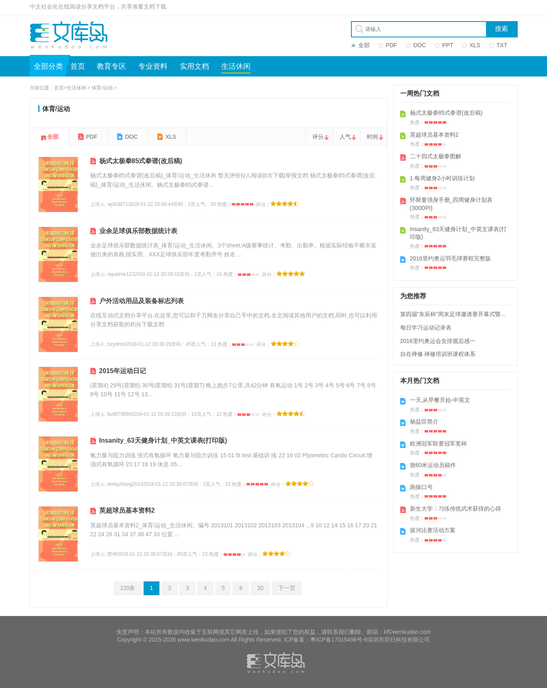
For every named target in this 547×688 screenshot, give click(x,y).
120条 (127, 588)
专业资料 (153, 66)
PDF (92, 136)
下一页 (286, 588)
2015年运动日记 (122, 370)
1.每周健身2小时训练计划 (442, 178)
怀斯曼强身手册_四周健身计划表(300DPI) (451, 204)
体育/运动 (102, 88)
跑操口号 (421, 487)
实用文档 (194, 66)
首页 (77, 66)
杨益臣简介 (424, 421)
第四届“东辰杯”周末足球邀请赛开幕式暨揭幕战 (459, 314)
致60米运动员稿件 (433, 465)
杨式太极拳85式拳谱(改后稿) (140, 160)
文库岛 (71, 34)
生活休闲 (236, 66)
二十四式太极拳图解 (435, 156)
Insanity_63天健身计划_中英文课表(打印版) (163, 440)
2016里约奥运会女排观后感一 (437, 341)
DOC (131, 136)
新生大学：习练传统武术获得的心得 (455, 508)
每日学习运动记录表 (425, 327)
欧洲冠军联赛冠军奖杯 (438, 443)
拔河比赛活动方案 (432, 530)
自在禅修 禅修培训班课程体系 (438, 354)
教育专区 (111, 66)
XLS (171, 136)
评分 (318, 136)
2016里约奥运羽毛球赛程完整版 (450, 258)
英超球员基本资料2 (127, 510)
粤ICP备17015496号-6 (338, 639)
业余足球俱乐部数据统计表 (138, 230)
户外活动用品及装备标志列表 (141, 300)
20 (260, 588)
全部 (53, 136)
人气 (345, 136)
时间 (372, 136)
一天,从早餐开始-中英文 (440, 400)
